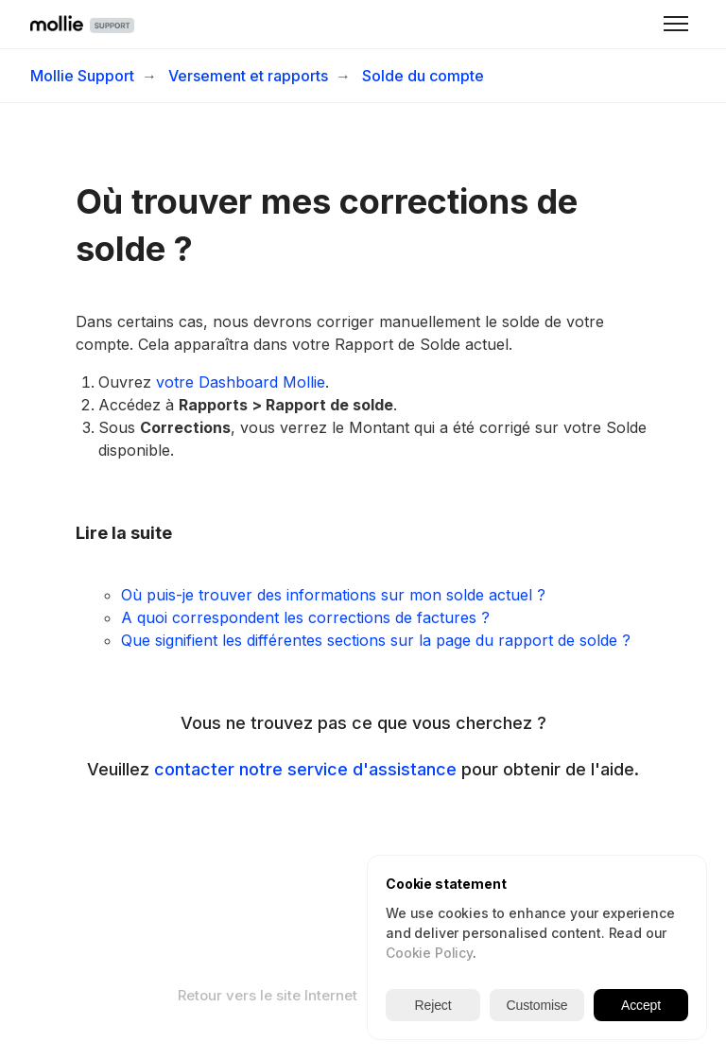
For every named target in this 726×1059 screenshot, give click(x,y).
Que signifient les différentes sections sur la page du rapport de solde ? (376, 640)
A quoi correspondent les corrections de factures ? (305, 617)
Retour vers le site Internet (267, 995)
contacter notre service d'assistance (305, 769)
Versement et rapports (248, 75)
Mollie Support (82, 75)
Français (424, 995)
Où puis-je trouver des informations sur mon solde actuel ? (333, 594)
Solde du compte (423, 75)
